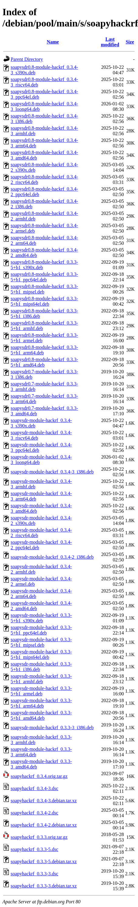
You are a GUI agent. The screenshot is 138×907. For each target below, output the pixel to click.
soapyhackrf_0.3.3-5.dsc (34, 849)
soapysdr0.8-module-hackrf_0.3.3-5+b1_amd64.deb (44, 362)
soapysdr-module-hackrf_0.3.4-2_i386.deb (52, 557)
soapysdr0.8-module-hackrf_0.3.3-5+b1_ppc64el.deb (44, 277)
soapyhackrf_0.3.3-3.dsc (34, 873)
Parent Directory (27, 59)
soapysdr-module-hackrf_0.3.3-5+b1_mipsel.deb (41, 642)
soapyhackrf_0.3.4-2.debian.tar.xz (44, 825)
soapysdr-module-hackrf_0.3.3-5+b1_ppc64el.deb (41, 630)
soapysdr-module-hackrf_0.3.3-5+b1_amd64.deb (41, 715)
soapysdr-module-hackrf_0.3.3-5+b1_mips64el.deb (41, 654)
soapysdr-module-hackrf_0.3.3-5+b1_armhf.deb (41, 678)
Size (130, 41)
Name (53, 41)
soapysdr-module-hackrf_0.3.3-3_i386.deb (52, 727)
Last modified (110, 42)
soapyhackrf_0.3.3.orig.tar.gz (39, 837)
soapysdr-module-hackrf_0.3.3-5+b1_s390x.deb (41, 618)
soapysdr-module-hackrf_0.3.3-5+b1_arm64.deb (41, 703)
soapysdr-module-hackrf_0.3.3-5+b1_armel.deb (41, 691)
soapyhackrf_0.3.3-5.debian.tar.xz (44, 861)
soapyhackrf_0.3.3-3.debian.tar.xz (44, 885)
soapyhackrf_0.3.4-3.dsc (34, 788)
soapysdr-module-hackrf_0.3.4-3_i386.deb (52, 471)
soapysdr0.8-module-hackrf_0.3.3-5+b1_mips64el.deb (44, 301)
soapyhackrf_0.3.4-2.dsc (34, 812)
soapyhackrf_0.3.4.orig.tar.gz (39, 776)
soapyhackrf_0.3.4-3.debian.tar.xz (44, 800)
